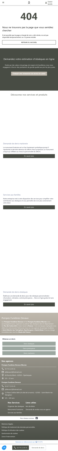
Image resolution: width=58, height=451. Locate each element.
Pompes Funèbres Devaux (11, 382)
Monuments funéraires (15, 409)
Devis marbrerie (29, 353)
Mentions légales (7, 424)
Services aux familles (15, 413)
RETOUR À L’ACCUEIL (29, 42)
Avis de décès (30, 406)
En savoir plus (29, 156)
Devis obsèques (29, 344)
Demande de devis (38, 448)
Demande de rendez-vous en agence (38, 409)
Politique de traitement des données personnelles (18, 427)
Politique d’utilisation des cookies (13, 430)
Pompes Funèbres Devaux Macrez (14, 365)
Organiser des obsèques (16, 406)
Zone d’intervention (8, 436)
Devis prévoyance (29, 348)
